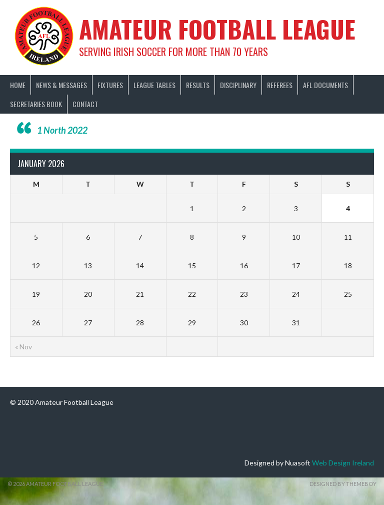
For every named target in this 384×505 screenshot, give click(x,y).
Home (18, 85)
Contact (85, 104)
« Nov (23, 346)
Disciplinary (238, 85)
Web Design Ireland (343, 462)
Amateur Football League (217, 29)
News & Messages (61, 85)
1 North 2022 (62, 130)
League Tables (155, 85)
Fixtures (110, 85)
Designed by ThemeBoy (343, 483)
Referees (279, 85)
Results (198, 85)
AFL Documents (325, 85)
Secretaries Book (36, 104)
